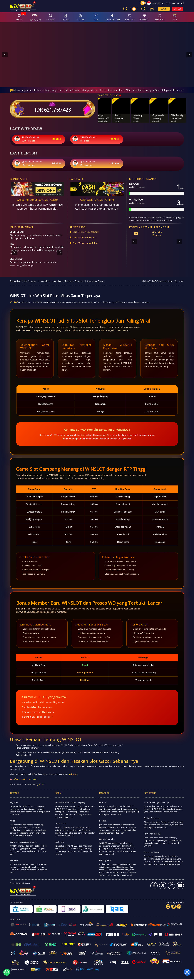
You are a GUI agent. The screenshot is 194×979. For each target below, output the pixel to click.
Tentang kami (15, 281)
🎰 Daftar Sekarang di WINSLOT (23, 779)
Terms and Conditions (74, 281)
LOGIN (164, 8)
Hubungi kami (56, 281)
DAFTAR (177, 8)
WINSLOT (14, 302)
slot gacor (73, 774)
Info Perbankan (30, 281)
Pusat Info (44, 281)
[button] (165, 3)
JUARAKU (41, 784)
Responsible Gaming (95, 281)
